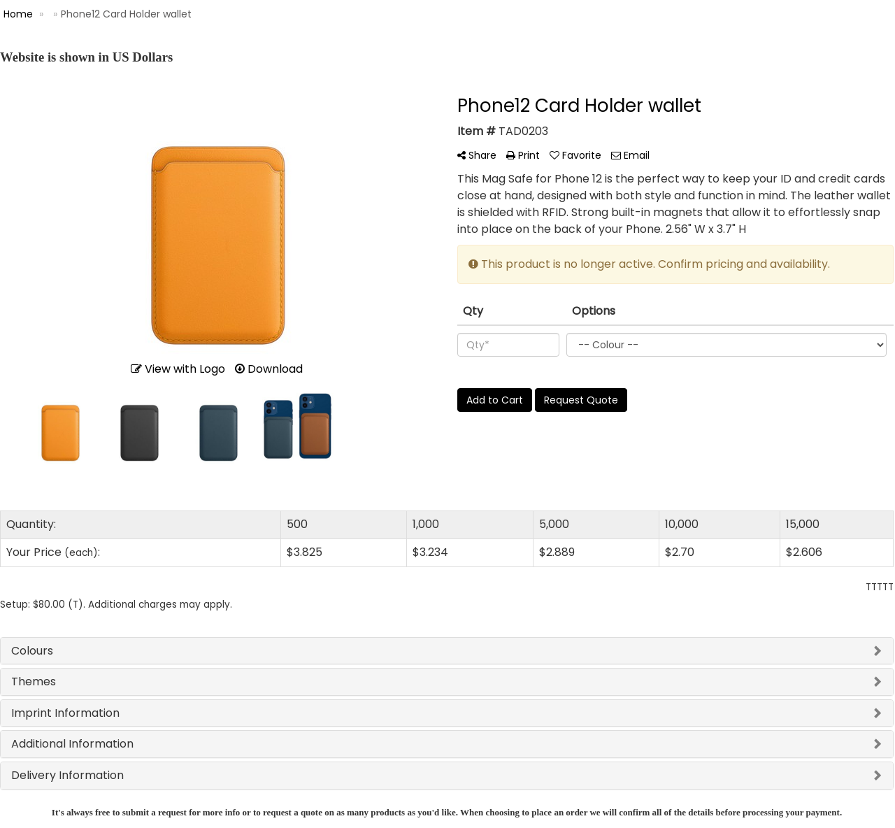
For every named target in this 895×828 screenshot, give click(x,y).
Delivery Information (67, 775)
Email (630, 155)
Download (269, 369)
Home (18, 14)
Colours (32, 651)
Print (523, 155)
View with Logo (178, 369)
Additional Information (72, 744)
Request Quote (581, 400)
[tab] (447, 651)
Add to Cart (494, 400)
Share (476, 155)
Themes (33, 681)
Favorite (575, 155)
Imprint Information (65, 713)
